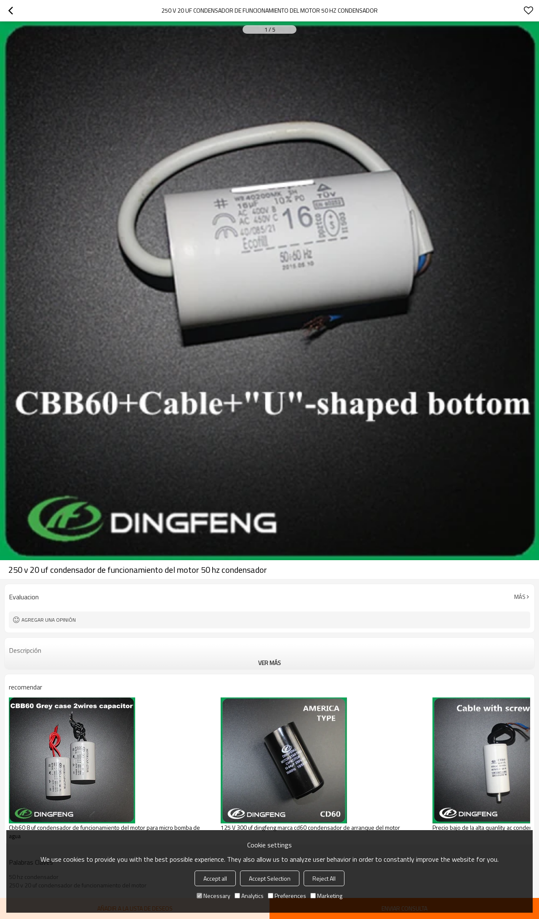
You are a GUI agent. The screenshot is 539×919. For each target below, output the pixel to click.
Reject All (324, 878)
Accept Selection (270, 878)
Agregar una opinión (48, 620)
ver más (269, 662)
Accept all (215, 878)
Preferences (287, 895)
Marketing (326, 895)
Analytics (249, 895)
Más (520, 597)
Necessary (213, 895)
